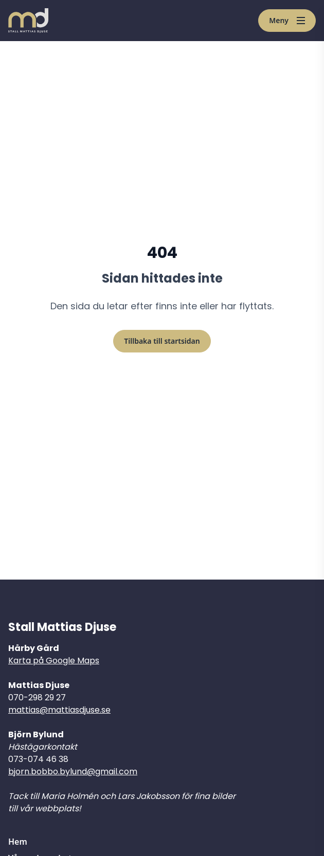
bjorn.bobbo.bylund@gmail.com (72, 771)
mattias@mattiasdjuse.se (59, 710)
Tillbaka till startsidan (162, 341)
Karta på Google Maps (53, 660)
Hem (17, 841)
